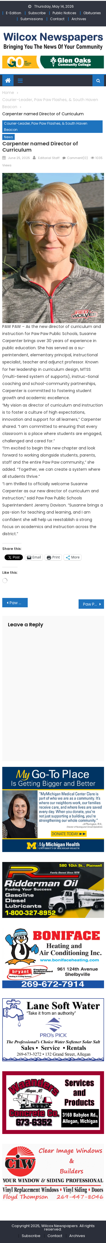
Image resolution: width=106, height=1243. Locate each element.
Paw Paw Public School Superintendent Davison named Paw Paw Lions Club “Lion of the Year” (19, 603)
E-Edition (13, 13)
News (8, 137)
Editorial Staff (49, 158)
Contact (57, 18)
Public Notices (64, 13)
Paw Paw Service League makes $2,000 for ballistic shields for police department (93, 604)
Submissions (31, 18)
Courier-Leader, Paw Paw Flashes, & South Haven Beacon (45, 126)
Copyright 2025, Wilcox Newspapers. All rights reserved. (53, 1227)
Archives (79, 18)
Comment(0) (77, 158)
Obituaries (92, 13)
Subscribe (37, 13)
